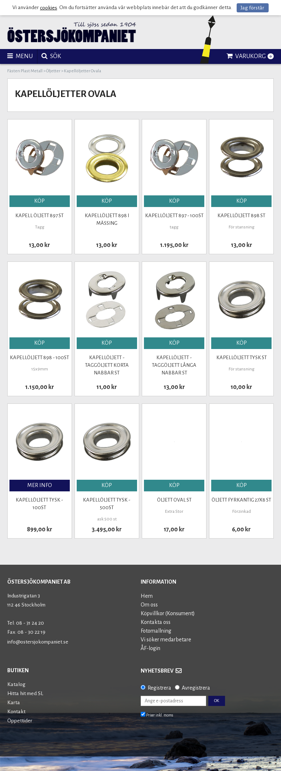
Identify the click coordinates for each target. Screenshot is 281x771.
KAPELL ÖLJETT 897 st (39, 215)
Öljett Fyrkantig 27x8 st (241, 500)
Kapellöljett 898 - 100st (39, 357)
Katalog (16, 684)
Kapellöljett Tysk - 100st (39, 503)
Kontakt (16, 711)
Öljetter (53, 71)
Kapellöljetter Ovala (82, 71)
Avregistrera (196, 688)
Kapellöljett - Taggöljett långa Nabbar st (174, 365)
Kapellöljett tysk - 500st (107, 503)
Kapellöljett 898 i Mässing (107, 219)
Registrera (159, 688)
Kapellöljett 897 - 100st (174, 215)
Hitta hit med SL (25, 693)
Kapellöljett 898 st (241, 215)
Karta (13, 702)
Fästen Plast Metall (25, 71)
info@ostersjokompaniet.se (37, 642)
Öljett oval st (174, 500)
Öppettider (19, 720)
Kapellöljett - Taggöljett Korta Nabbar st (107, 365)
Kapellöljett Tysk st (241, 357)
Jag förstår (252, 8)
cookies (48, 8)
